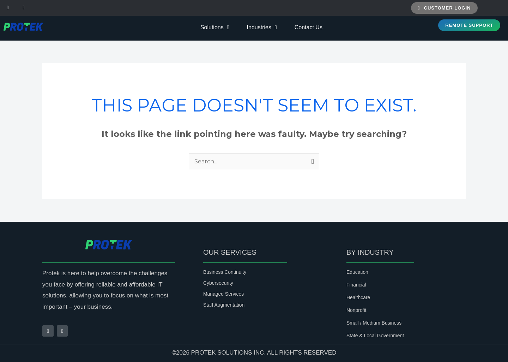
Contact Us (308, 27)
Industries (262, 27)
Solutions (214, 27)
